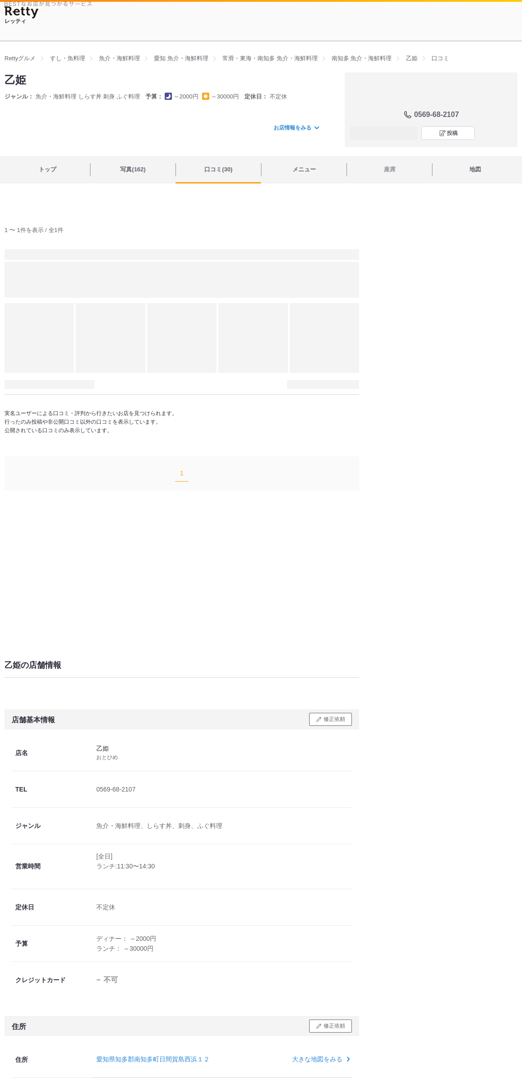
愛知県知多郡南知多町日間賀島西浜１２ (153, 1059)
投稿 (452, 133)
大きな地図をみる (320, 1059)
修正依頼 (334, 719)
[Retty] (21, 12)
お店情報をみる (296, 127)
